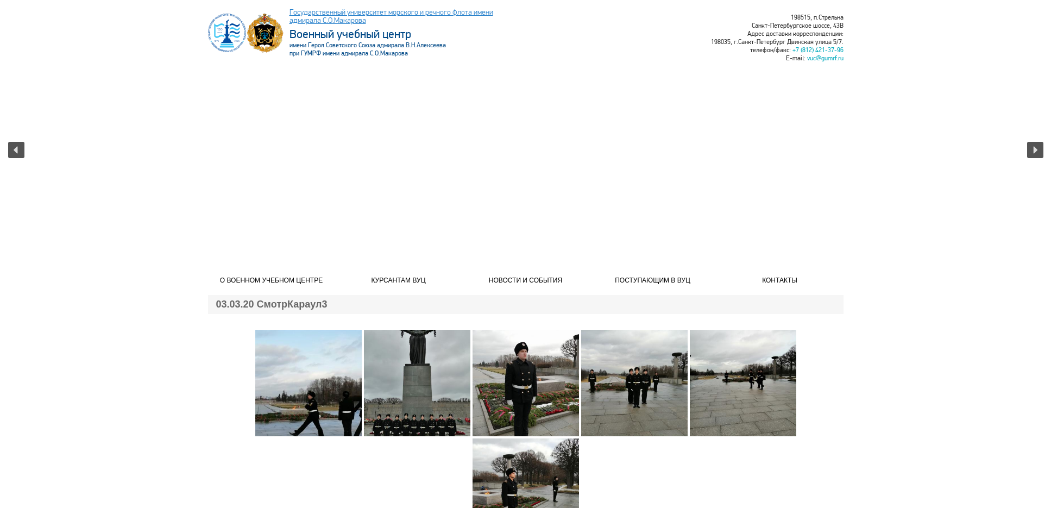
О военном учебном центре (271, 280)
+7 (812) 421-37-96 (818, 50)
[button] (16, 150)
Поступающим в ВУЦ (652, 280)
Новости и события (525, 280)
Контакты (779, 280)
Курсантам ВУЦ (398, 280)
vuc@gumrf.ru (825, 58)
